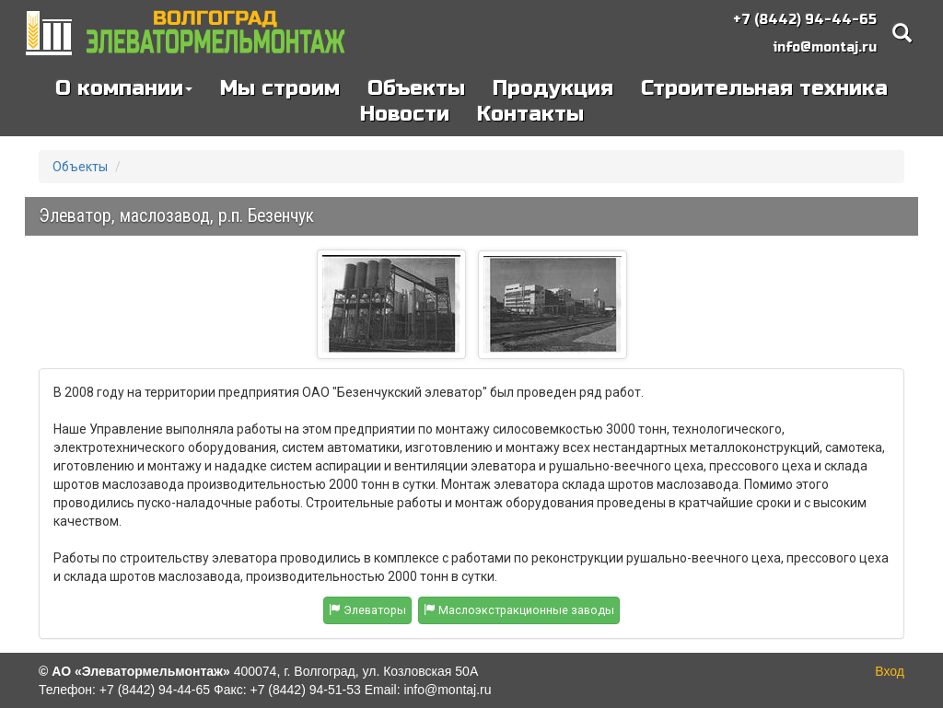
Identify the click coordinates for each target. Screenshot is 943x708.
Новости (404, 113)
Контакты (530, 113)
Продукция (553, 87)
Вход (889, 671)
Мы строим (280, 87)
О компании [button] (123, 87)
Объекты (416, 87)
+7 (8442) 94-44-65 (805, 20)
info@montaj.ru (825, 47)
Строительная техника (764, 87)
